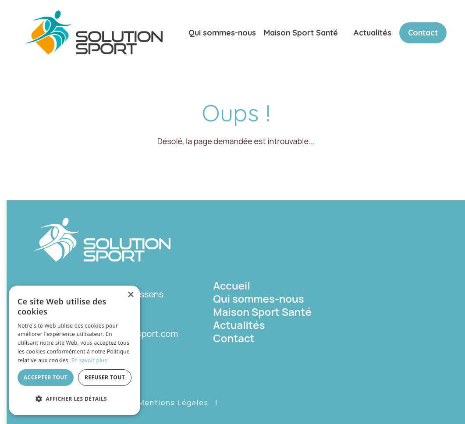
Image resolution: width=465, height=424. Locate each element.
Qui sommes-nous (222, 33)
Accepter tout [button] (45, 377)
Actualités (372, 33)
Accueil (231, 285)
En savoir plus (89, 360)
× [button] (130, 295)
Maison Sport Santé (301, 33)
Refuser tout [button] (105, 377)
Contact (423, 33)
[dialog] (74, 350)
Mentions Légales (173, 402)
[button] (74, 399)
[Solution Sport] (94, 31)
